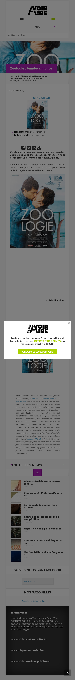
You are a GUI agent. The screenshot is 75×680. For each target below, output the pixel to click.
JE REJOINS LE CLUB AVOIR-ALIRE (37, 352)
